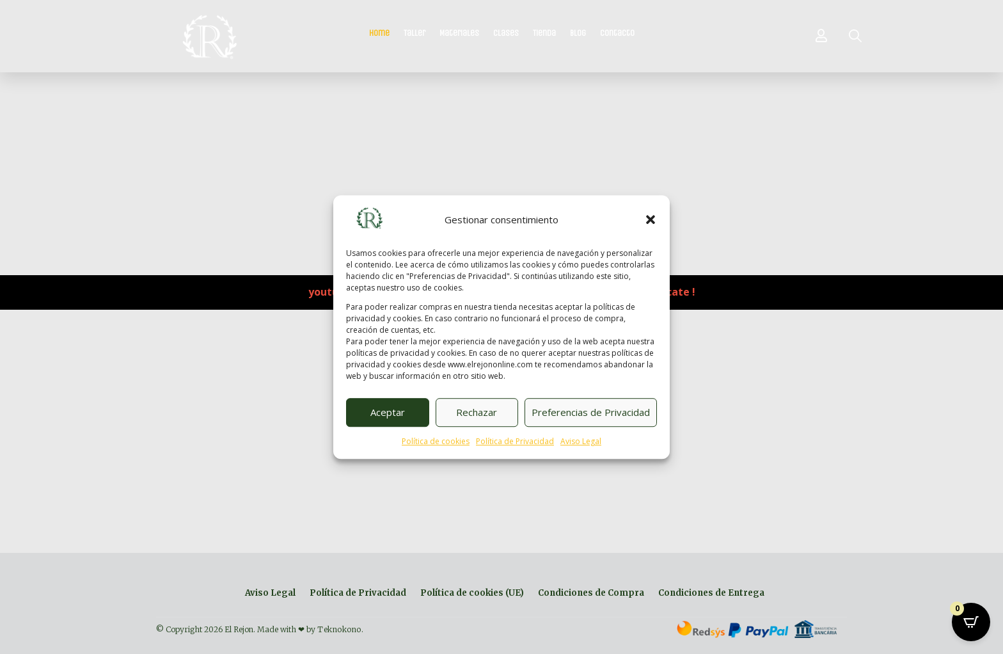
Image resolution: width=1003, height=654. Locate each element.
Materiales (459, 33)
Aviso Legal (580, 441)
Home (379, 33)
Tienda (544, 33)
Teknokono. (340, 629)
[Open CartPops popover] (971, 622)
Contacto (617, 33)
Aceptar (387, 412)
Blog (578, 33)
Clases (506, 33)
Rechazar (476, 412)
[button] (650, 220)
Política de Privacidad (515, 441)
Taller (414, 33)
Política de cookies (436, 441)
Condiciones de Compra (591, 593)
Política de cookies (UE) (472, 593)
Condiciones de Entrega (711, 593)
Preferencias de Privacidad (591, 412)
